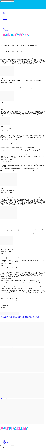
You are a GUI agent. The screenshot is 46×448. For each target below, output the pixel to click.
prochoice (35, 317)
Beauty (4, 18)
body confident (8, 317)
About (4, 440)
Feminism (5, 15)
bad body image (33, 316)
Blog (4, 441)
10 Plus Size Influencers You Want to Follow (9, 303)
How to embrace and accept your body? (8, 424)
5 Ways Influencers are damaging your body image (11, 298)
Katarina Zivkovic (5, 47)
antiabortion (27, 316)
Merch (6, 14)
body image (13, 317)
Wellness (5, 19)
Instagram (2, 307)
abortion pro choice (14, 316)
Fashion (4, 16)
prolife (38, 317)
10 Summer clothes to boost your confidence (9, 300)
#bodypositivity (3, 316)
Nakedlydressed (20, 447)
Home (4, 12)
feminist (31, 317)
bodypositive (19, 317)
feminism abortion (25, 317)
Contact (4, 443)
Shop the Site (5, 442)
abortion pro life (22, 316)
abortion (8, 316)
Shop (4, 13)
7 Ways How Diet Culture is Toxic (7, 398)
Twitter (1, 309)
